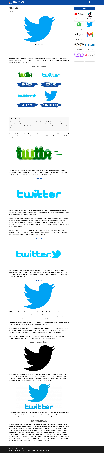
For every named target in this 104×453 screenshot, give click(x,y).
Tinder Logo (89, 59)
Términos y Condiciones (38, 450)
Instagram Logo (79, 39)
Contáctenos (49, 450)
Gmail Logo (90, 39)
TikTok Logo (89, 18)
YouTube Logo (79, 18)
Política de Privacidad (15, 450)
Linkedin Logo (90, 49)
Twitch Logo (79, 59)
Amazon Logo (79, 49)
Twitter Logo (90, 29)
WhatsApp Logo (79, 29)
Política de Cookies (26, 450)
